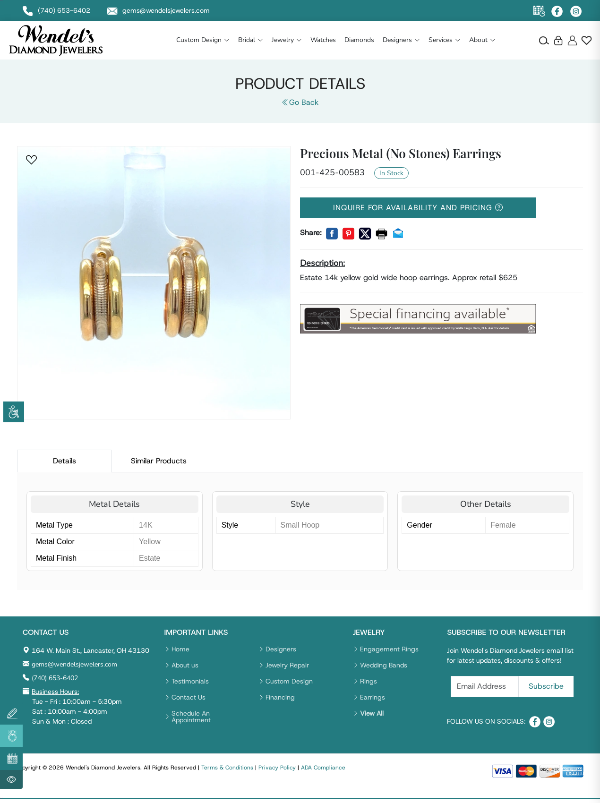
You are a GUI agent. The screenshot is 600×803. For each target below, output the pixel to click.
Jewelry (287, 39)
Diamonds (359, 39)
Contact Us (188, 697)
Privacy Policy (277, 767)
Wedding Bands (383, 665)
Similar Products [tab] (159, 461)
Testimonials (190, 681)
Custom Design (203, 39)
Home (180, 649)
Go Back (300, 102)
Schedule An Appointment (191, 716)
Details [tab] (64, 461)
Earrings (372, 697)
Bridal (250, 39)
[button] (32, 160)
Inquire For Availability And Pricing (418, 208)
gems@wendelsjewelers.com (74, 664)
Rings (368, 681)
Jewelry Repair (287, 665)
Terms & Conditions (227, 767)
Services (445, 39)
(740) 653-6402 (55, 678)
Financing (280, 697)
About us (184, 665)
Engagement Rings (389, 649)
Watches (323, 39)
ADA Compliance (323, 767)
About (482, 39)
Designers (401, 39)
